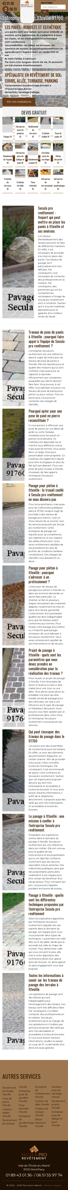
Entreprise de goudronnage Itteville (26, 1121)
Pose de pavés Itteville (7, 1102)
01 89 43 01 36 (19, 1175)
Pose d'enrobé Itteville (24, 1108)
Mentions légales (52, 1185)
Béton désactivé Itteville (40, 1123)
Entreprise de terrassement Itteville (42, 1091)
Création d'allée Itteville (7, 1113)
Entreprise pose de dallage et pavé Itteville (57, 1119)
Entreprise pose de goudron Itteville (24, 1096)
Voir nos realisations (19, 101)
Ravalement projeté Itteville (58, 1104)
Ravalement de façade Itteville (9, 1091)
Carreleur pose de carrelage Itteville (57, 1091)
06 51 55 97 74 (49, 1175)
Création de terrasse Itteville (41, 1112)
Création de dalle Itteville (42, 1103)
